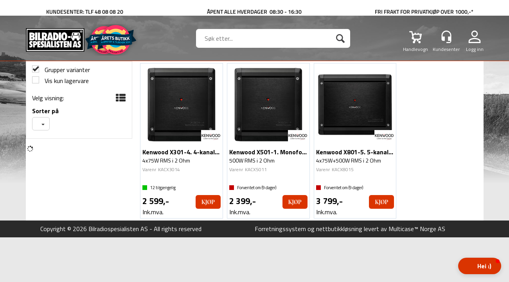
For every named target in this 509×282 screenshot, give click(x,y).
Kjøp (208, 202)
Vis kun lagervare (66, 80)
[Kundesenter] (446, 37)
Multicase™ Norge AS (416, 228)
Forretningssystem (280, 228)
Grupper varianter (66, 69)
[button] (479, 266)
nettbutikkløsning (339, 228)
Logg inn (475, 48)
